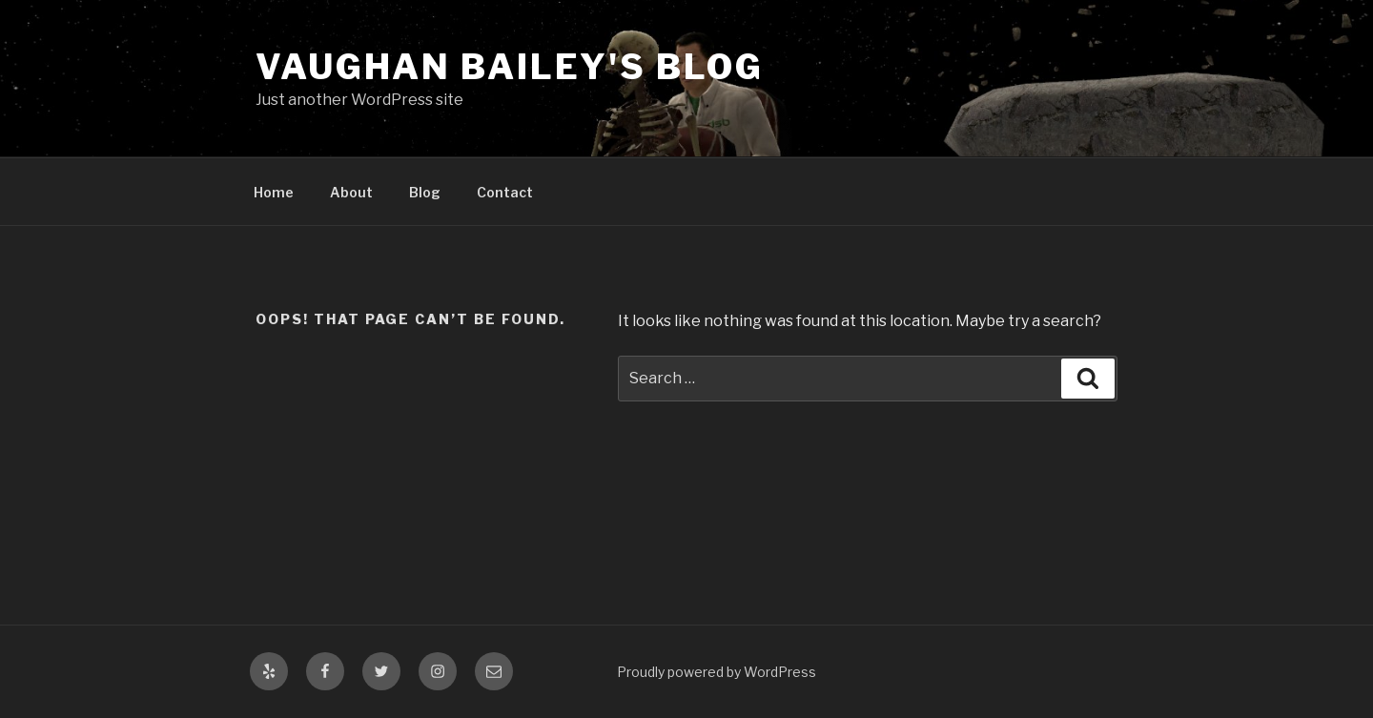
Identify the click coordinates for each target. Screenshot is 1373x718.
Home (274, 192)
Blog (425, 192)
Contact (505, 192)
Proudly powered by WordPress (716, 672)
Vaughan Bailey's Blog (509, 67)
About (351, 192)
